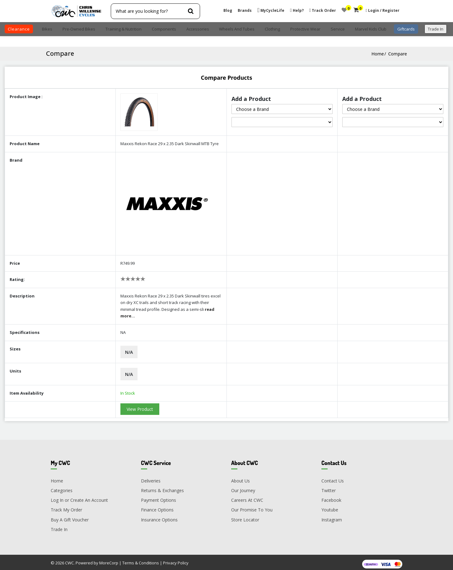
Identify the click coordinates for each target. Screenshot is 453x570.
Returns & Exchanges (162, 487)
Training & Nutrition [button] (123, 29)
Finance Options (157, 507)
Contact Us (332, 478)
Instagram (331, 517)
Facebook (331, 497)
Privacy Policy (176, 560)
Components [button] (164, 29)
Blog (227, 10)
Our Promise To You (252, 507)
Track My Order (66, 507)
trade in (435, 29)
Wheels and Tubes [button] (237, 29)
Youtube (329, 507)
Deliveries (151, 478)
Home (377, 54)
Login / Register (383, 10)
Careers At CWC (247, 497)
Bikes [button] (47, 29)
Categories (61, 487)
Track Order (322, 10)
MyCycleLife (270, 10)
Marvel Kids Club (370, 29)
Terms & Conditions (140, 560)
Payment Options (158, 497)
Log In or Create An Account (79, 497)
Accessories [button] (197, 29)
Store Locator (245, 517)
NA (123, 329)
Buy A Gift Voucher (70, 517)
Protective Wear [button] (305, 29)
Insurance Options (159, 517)
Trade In (59, 526)
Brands (245, 10)
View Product (140, 406)
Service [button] (338, 29)
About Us (240, 478)
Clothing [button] (272, 29)
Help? (296, 10)
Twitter (328, 487)
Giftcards (406, 29)
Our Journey (243, 487)
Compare (397, 54)
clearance (19, 29)
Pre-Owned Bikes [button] (79, 29)
